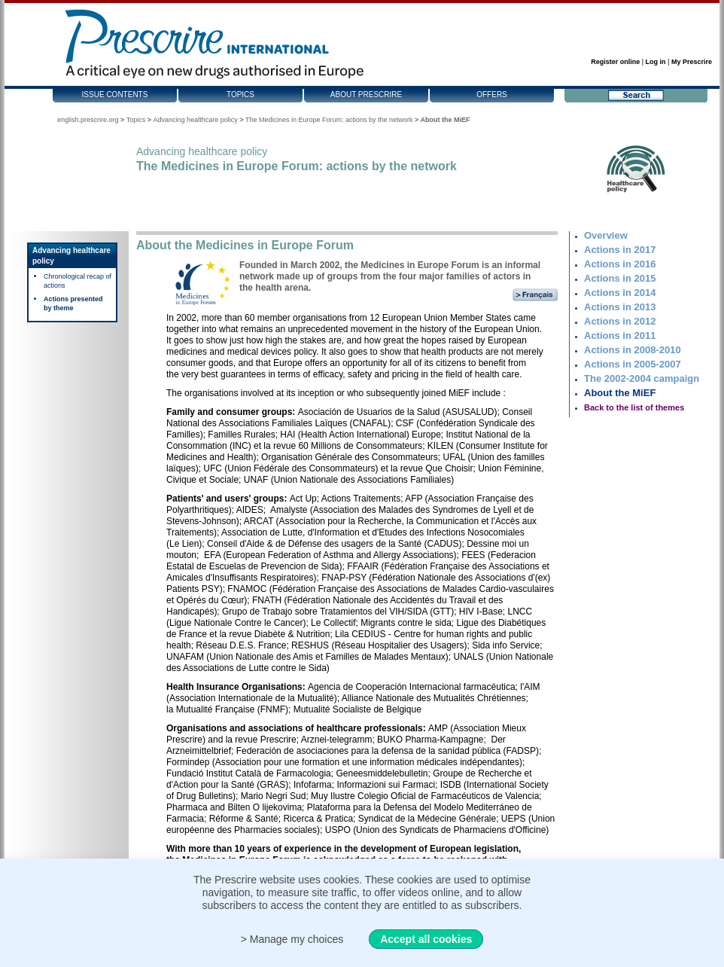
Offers (491, 94)
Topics (240, 94)
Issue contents (115, 94)
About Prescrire (366, 94)
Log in (656, 62)
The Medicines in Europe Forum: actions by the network (329, 120)
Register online (615, 62)
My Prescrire (691, 62)
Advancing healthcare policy (196, 120)
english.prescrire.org (88, 120)
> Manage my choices (292, 939)
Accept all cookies (426, 939)
